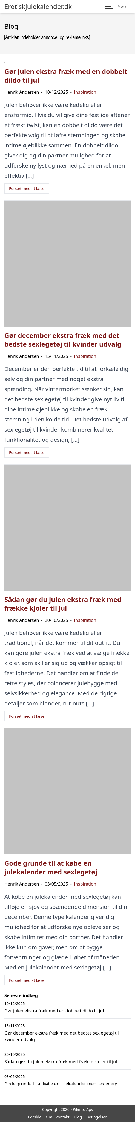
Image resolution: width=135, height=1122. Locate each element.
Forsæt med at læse (26, 188)
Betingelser (96, 1117)
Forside (34, 1117)
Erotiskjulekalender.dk (38, 6)
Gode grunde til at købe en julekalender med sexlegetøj (61, 1084)
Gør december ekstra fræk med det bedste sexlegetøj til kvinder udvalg (61, 1036)
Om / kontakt (58, 1117)
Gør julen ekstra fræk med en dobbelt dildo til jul (54, 1011)
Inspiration (85, 92)
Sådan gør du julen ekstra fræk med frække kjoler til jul (60, 1062)
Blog (78, 1117)
